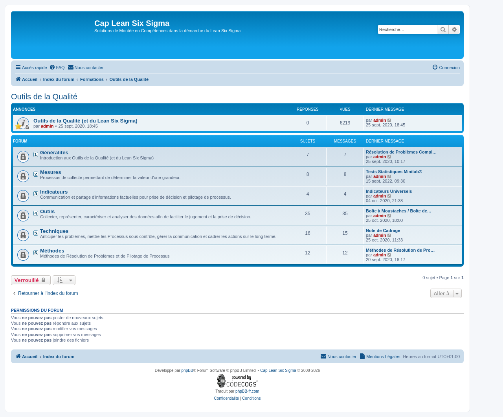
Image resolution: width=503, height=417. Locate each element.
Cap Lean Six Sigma (278, 370)
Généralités (54, 152)
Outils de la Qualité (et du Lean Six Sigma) (85, 121)
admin (47, 126)
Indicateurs (54, 192)
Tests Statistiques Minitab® (394, 171)
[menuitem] (57, 67)
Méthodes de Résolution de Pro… (400, 250)
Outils (47, 211)
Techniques (54, 231)
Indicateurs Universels (389, 191)
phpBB (187, 370)
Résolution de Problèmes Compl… (401, 152)
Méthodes (52, 251)
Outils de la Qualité (44, 96)
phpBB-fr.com (247, 391)
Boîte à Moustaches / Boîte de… (398, 210)
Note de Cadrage (383, 230)
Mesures (50, 172)
